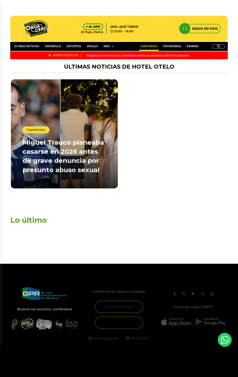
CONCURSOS (149, 46)
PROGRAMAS (172, 46)
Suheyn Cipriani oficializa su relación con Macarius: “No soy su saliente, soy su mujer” (169, 126)
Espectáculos (36, 130)
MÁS (107, 46)
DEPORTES (74, 46)
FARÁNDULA (53, 46)
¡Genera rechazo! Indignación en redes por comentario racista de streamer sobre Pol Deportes (167, 179)
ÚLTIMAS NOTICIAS (26, 46)
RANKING (192, 46)
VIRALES (92, 46)
